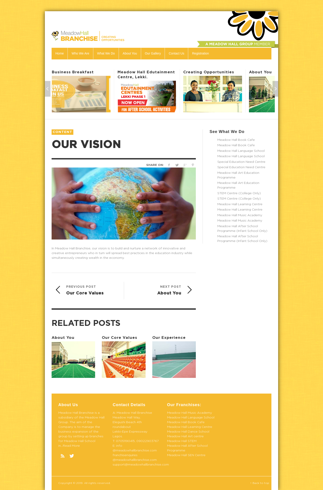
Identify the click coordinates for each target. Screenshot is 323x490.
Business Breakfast (73, 72)
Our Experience (169, 338)
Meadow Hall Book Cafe (236, 140)
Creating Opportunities (208, 72)
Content (62, 132)
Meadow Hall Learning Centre (239, 204)
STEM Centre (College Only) (239, 193)
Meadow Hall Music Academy (239, 215)
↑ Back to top (259, 483)
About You (260, 72)
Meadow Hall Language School (241, 150)
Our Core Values (119, 338)
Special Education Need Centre (241, 161)
